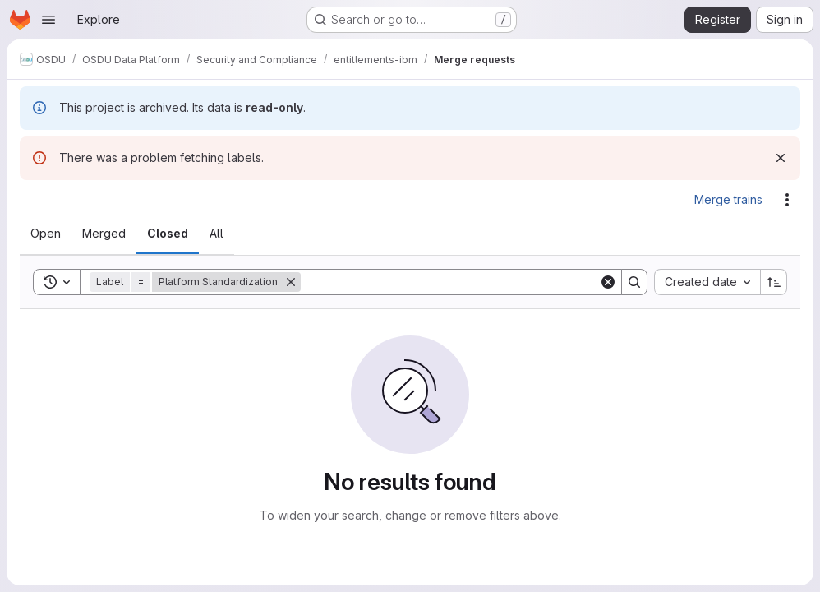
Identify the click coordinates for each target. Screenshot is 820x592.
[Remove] (291, 282)
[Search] (450, 282)
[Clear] (608, 282)
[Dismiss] (780, 158)
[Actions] (787, 200)
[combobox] (707, 282)
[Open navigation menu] (48, 20)
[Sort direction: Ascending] (774, 282)
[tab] (45, 233)
